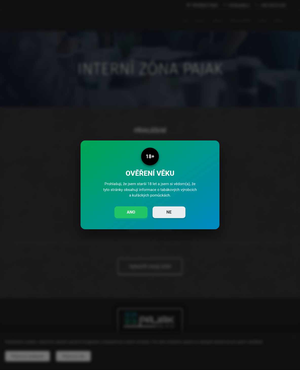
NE (169, 212)
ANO (131, 212)
